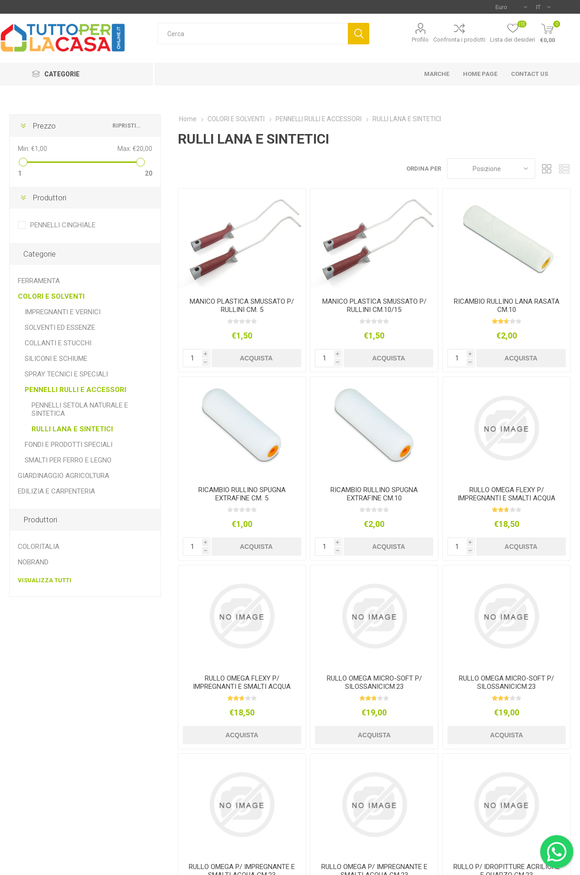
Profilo (420, 39)
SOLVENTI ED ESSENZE (60, 327)
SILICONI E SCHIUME (56, 358)
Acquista (256, 358)
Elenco (564, 168)
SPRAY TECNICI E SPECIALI (66, 374)
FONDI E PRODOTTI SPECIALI (68, 444)
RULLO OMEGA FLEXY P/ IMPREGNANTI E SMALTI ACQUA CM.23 (506, 498)
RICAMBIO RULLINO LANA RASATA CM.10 (506, 305)
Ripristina (127, 126)
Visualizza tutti (44, 580)
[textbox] (253, 33)
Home (188, 119)
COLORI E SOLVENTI (51, 296)
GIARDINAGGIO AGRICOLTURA (63, 476)
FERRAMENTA (39, 281)
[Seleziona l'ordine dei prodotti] (491, 168)
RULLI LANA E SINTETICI (72, 429)
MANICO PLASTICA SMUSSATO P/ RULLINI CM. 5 (242, 305)
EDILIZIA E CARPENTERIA (56, 491)
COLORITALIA (38, 546)
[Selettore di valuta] (511, 7)
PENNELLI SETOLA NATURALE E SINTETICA (80, 409)
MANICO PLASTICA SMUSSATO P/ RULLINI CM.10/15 (374, 305)
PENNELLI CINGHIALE (63, 225)
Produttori (49, 197)
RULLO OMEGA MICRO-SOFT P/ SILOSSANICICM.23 (374, 682)
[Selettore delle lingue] (543, 7)
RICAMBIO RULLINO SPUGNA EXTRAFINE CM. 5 (242, 494)
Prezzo (44, 125)
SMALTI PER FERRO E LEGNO (68, 460)
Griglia (546, 168)
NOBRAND (33, 562)
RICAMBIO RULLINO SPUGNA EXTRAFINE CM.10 (374, 494)
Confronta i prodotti (459, 39)
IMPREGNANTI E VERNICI (63, 312)
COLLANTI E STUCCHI (58, 343)
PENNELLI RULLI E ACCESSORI (75, 390)
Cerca (358, 33)
